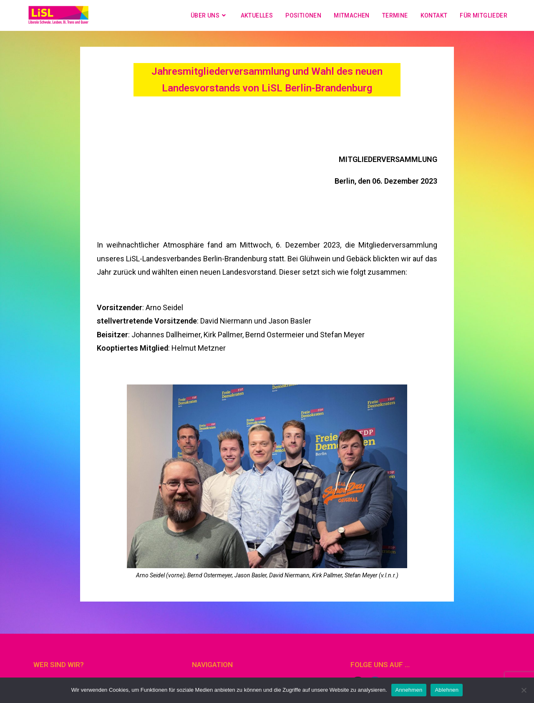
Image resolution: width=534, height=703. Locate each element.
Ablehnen (446, 690)
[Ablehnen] (523, 690)
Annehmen (409, 690)
